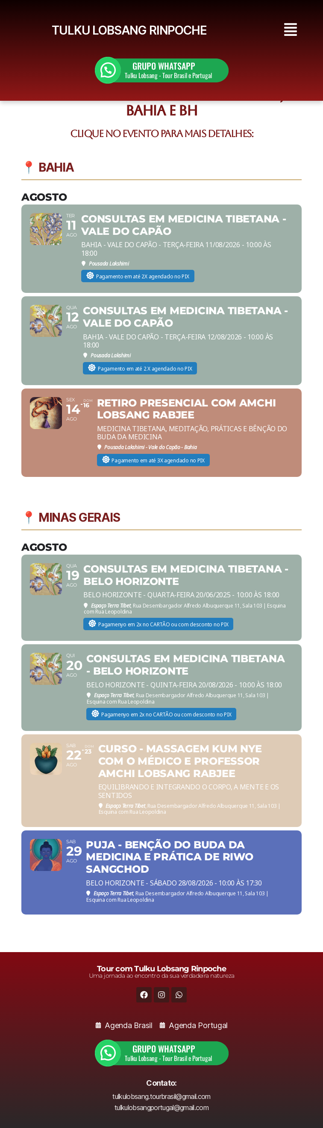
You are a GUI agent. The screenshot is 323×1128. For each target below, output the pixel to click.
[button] (291, 30)
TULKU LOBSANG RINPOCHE (129, 30)
